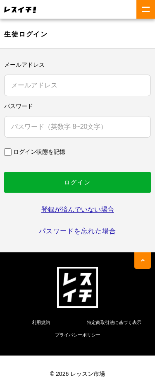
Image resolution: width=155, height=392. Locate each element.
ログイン (77, 182)
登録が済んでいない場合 (77, 209)
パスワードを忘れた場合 (77, 231)
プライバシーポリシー (77, 334)
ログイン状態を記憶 (39, 151)
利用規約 (41, 322)
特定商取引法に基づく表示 (114, 322)
